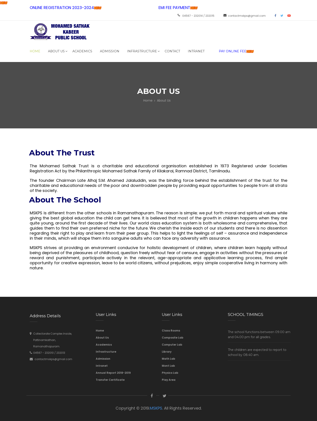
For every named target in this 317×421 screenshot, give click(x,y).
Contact (172, 51)
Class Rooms (171, 330)
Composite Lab (172, 337)
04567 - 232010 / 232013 (49, 353)
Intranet (102, 366)
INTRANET (196, 51)
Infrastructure (142, 51)
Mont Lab (168, 366)
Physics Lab (170, 373)
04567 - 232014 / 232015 (198, 16)
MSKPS (156, 408)
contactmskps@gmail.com (247, 16)
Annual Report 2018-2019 (113, 373)
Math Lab (168, 359)
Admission (109, 51)
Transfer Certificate (110, 380)
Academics (82, 51)
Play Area (168, 380)
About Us (56, 51)
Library (166, 352)
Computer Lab (172, 344)
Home (35, 51)
